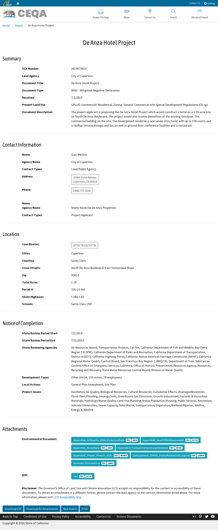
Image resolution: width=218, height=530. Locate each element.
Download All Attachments (42, 509)
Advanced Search (200, 13)
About (126, 13)
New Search (70, 509)
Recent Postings (100, 13)
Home (6, 25)
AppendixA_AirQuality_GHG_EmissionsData (105, 440)
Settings (209, 3)
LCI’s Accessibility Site (67, 498)
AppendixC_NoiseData (93, 448)
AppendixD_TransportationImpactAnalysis (150, 448)
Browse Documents (128, 517)
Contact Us (194, 3)
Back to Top (10, 517)
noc (82, 476)
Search (173, 13)
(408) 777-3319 (81, 191)
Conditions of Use (35, 517)
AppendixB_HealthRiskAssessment (170, 440)
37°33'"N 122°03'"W (84, 245)
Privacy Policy (60, 517)
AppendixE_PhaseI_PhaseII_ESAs (100, 455)
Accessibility (83, 517)
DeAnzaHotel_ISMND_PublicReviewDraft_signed (169, 455)
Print (85, 509)
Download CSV (13, 509)
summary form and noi (93, 463)
